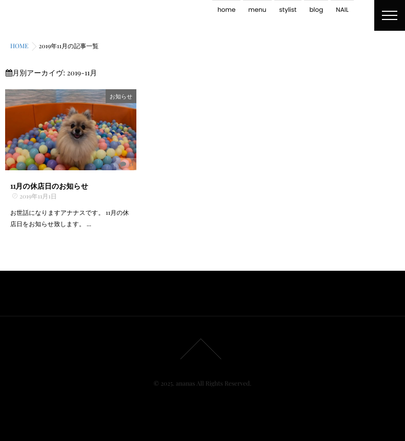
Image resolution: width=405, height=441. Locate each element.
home (226, 10)
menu (257, 10)
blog (316, 10)
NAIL (342, 10)
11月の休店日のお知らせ (49, 186)
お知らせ (121, 96)
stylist (288, 10)
